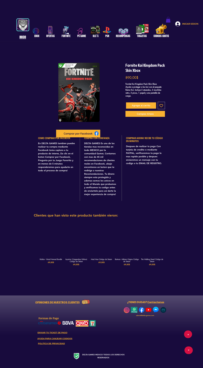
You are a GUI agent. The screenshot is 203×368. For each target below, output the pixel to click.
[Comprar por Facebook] (78, 133)
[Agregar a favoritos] (161, 105)
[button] (168, 20)
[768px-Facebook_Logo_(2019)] (141, 310)
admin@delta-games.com (145, 315)
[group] (101, 245)
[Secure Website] (76, 356)
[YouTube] (148, 310)
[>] (188, 350)
